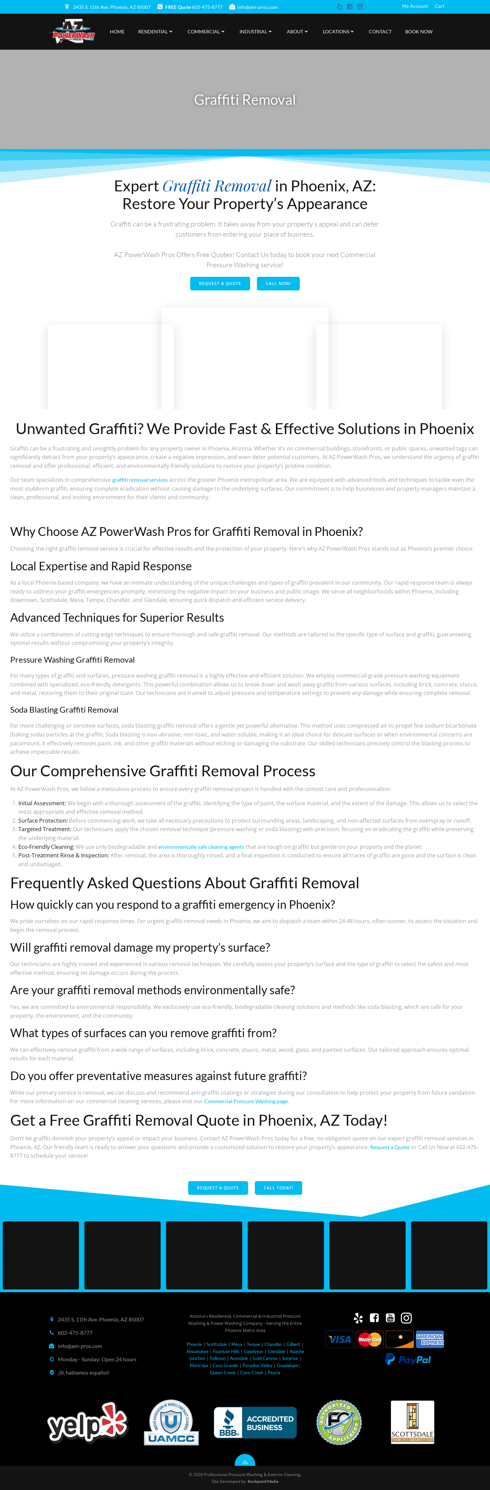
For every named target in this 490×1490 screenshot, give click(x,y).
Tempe (253, 1344)
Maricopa (199, 1365)
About (298, 31)
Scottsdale (217, 1344)
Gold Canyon (265, 1358)
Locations (339, 31)
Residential (156, 31)
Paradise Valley (258, 1365)
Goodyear (253, 1351)
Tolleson (218, 1358)
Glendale (276, 1351)
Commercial (206, 31)
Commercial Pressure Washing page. (246, 1101)
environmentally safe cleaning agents (201, 846)
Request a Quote (390, 1147)
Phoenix (194, 1344)
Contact (380, 31)
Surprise (290, 1358)
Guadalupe (287, 1365)
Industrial (256, 31)
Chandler (273, 1344)
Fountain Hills (226, 1351)
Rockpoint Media (263, 1481)
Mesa (236, 1344)
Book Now (418, 31)
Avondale (239, 1358)
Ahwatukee (197, 1351)
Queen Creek (223, 1372)
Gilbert (293, 1344)
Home (117, 31)
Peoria (274, 1372)
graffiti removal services (140, 479)
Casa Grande (225, 1365)
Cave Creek (251, 1372)
